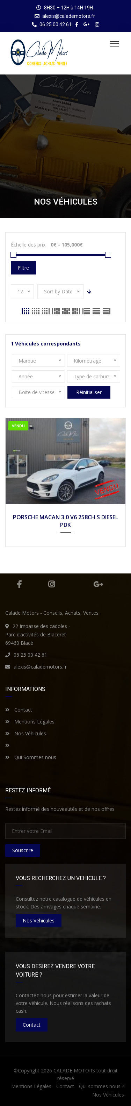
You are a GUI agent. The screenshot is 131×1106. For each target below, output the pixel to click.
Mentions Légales (29, 721)
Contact (18, 709)
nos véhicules (38, 920)
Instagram (51, 584)
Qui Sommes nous (30, 757)
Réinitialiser (89, 392)
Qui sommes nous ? (101, 1086)
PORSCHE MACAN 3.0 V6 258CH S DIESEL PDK (65, 521)
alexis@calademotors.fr (68, 16)
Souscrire (22, 850)
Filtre (23, 267)
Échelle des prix (28, 244)
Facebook (19, 584)
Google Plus (98, 584)
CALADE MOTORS (74, 1070)
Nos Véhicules (25, 733)
